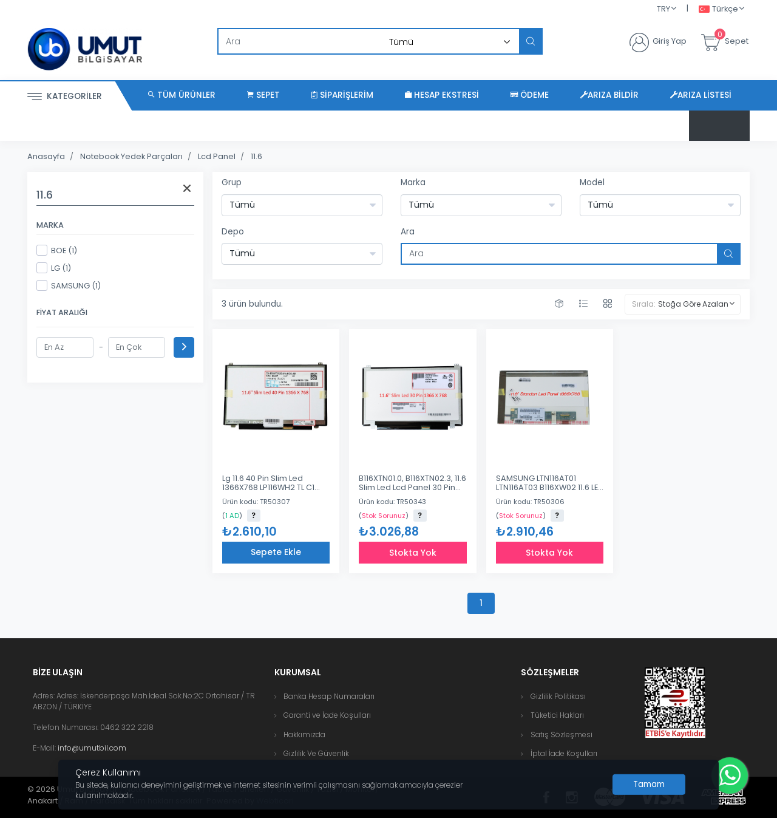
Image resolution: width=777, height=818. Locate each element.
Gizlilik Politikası (558, 696)
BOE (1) (56, 250)
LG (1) (53, 267)
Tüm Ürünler (181, 95)
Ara (408, 231)
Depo (233, 231)
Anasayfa (46, 156)
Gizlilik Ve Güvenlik (316, 753)
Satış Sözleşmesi (561, 734)
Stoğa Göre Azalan (693, 304)
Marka (413, 182)
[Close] (648, 784)
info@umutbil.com (92, 748)
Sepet (263, 95)
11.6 (256, 156)
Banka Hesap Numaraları (329, 696)
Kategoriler (64, 97)
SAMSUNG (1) (68, 285)
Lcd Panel (217, 156)
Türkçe (718, 9)
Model (592, 182)
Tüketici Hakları (557, 715)
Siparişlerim (342, 95)
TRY (663, 9)
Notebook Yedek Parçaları (131, 156)
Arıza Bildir (609, 95)
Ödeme (530, 95)
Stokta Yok (412, 553)
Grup (232, 182)
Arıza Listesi (700, 95)
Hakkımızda (304, 734)
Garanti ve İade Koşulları (327, 715)
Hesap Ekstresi (442, 95)
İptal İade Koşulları (564, 753)
